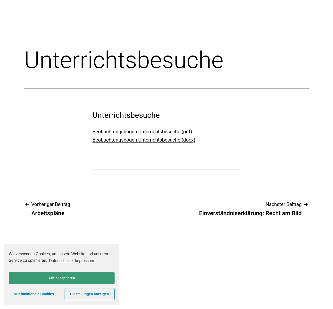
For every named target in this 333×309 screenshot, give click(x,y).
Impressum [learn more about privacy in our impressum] (84, 261)
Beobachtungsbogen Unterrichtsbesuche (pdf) (142, 132)
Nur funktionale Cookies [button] (34, 294)
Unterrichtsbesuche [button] (126, 115)
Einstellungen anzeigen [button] (89, 294)
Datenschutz (60, 261)
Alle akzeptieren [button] (61, 278)
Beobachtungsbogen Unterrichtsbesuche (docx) (143, 140)
